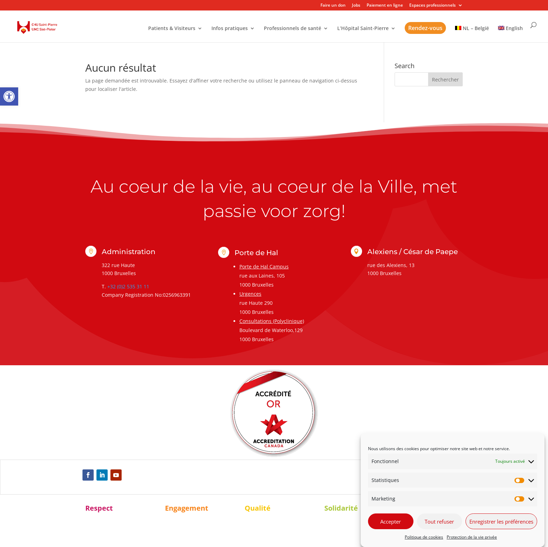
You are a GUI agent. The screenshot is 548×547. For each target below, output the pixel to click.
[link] (9, 96)
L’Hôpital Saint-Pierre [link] (363, 28)
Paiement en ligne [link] (385, 5)
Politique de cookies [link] (424, 537)
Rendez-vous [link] (425, 28)
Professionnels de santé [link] (292, 28)
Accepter (390, 521)
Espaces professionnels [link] (432, 5)
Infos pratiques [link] (229, 28)
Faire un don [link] (333, 5)
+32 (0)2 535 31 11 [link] (128, 286)
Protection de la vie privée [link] (472, 537)
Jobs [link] (356, 5)
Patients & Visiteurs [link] (171, 28)
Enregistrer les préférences (501, 521)
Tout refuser (439, 521)
